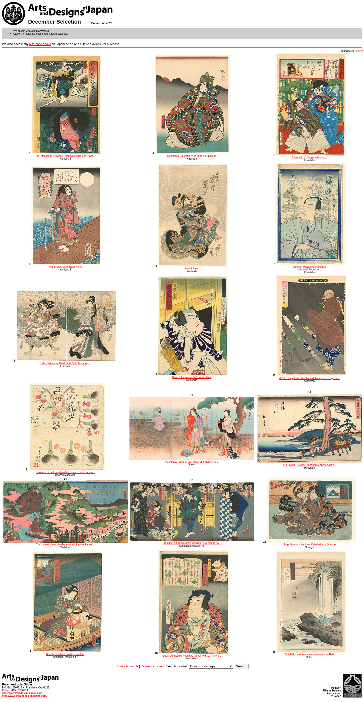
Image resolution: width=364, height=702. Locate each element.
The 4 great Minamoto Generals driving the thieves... (65, 543)
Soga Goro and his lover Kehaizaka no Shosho (311, 543)
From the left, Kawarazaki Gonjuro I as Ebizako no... (192, 541)
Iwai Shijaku (193, 267)
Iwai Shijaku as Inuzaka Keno (66, 265)
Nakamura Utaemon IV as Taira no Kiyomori (192, 154)
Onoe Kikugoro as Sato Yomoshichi (193, 376)
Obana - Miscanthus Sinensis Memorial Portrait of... (310, 267)
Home (119, 666)
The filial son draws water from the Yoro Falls (311, 653)
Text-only (358, 51)
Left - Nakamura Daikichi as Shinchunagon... (66, 362)
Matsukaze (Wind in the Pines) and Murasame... (192, 460)
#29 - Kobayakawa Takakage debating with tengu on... (311, 377)
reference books (40, 44)
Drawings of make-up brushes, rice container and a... (67, 471)
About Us (132, 666)
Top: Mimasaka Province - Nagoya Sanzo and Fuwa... (66, 154)
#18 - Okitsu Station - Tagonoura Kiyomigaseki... (309, 463)
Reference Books (152, 666)
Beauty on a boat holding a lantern (67, 653)
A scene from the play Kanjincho (310, 156)
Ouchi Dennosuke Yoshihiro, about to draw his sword (193, 654)
